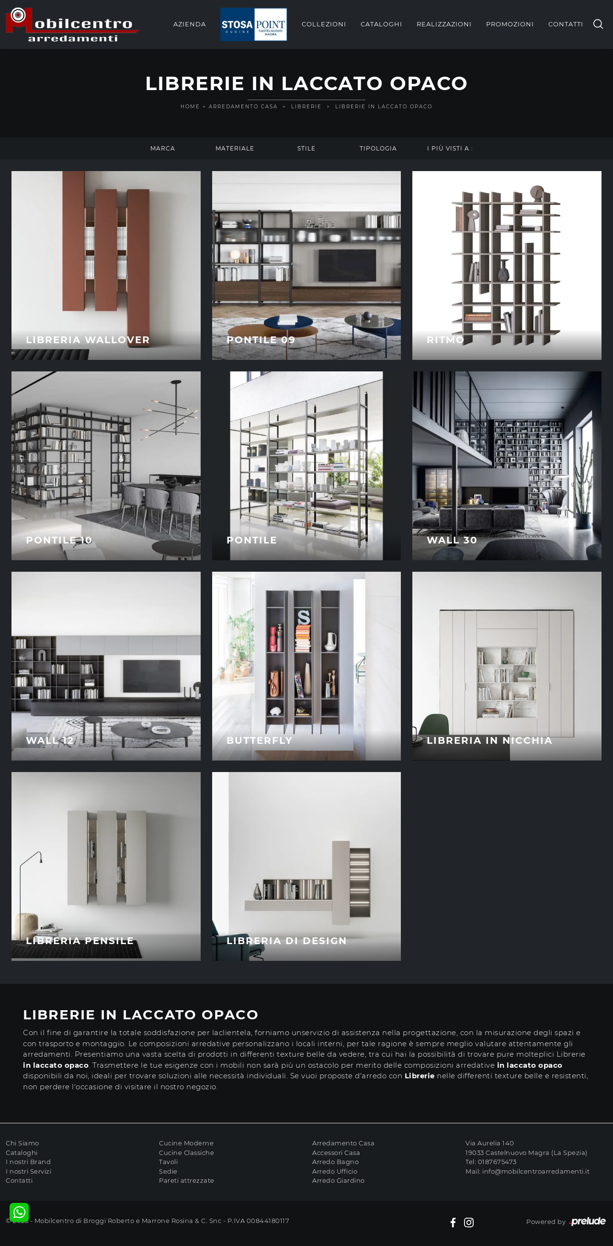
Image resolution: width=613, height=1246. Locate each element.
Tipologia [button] (378, 148)
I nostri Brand (28, 1161)
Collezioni (324, 24)
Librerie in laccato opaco (383, 107)
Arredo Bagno (335, 1161)
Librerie (306, 107)
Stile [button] (306, 148)
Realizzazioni (444, 24)
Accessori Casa (336, 1152)
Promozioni (510, 24)
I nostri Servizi (28, 1171)
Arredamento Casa (243, 107)
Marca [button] (162, 148)
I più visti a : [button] (450, 148)
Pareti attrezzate (187, 1180)
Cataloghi (381, 24)
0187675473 (497, 1161)
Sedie (168, 1171)
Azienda (189, 24)
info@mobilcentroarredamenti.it (536, 1171)
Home (190, 107)
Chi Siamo (22, 1143)
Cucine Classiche (186, 1152)
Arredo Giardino (338, 1180)
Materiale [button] (235, 148)
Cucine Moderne (186, 1143)
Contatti (565, 24)
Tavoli (168, 1161)
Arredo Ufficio (334, 1171)
